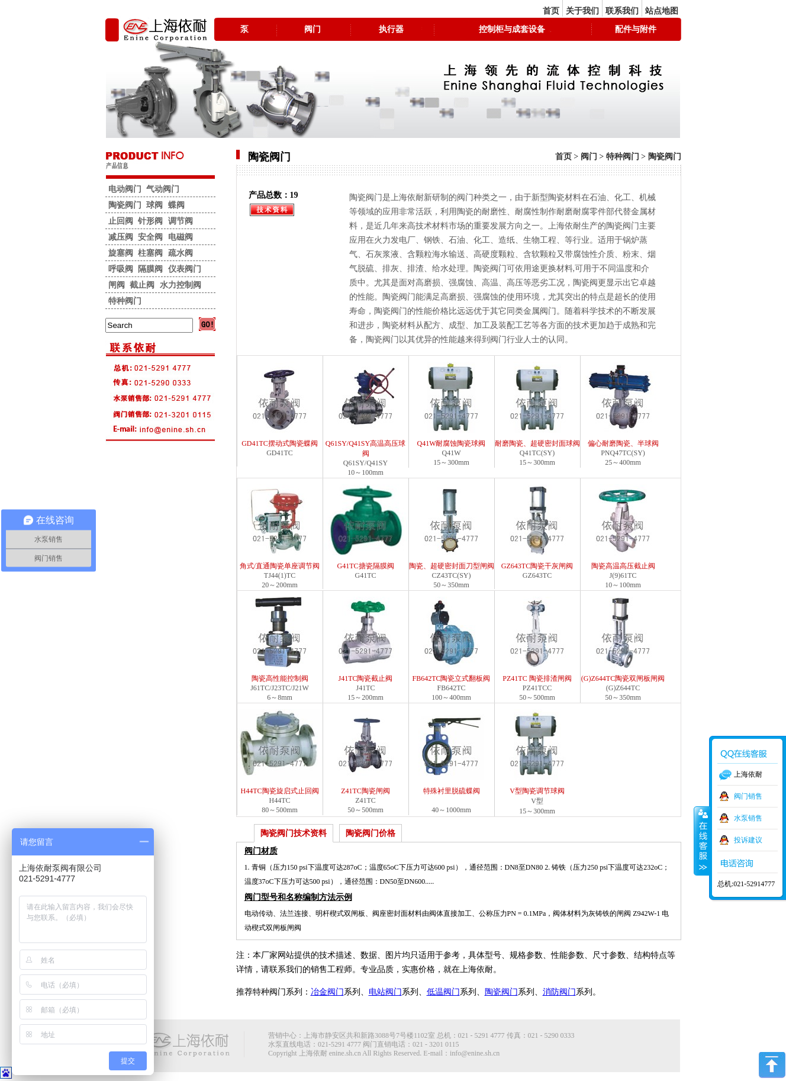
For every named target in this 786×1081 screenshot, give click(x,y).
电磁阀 (180, 237)
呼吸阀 (120, 269)
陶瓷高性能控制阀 (280, 640)
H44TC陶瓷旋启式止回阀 (280, 752)
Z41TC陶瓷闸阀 (365, 752)
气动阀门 (162, 189)
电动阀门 (124, 189)
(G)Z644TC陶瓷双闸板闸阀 (623, 640)
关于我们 (582, 11)
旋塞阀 (120, 253)
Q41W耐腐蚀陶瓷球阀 (451, 405)
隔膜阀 (150, 269)
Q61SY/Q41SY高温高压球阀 (365, 410)
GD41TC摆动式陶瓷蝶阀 (280, 405)
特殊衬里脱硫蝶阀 (451, 752)
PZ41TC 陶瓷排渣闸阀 (537, 640)
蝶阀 (176, 205)
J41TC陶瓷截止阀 (365, 640)
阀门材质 (261, 851)
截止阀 (142, 285)
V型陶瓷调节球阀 (537, 752)
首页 (551, 11)
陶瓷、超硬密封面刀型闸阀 (451, 527)
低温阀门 (443, 991)
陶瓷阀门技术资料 (293, 833)
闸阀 (116, 285)
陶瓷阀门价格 (370, 833)
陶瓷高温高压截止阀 (623, 527)
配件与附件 (635, 29)
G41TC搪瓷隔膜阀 (365, 527)
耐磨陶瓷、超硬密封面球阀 (537, 405)
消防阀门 (559, 991)
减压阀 (120, 237)
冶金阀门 (327, 991)
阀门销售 (748, 796)
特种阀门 (622, 156)
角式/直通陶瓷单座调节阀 (280, 527)
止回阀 (120, 221)
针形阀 (150, 221)
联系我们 (622, 11)
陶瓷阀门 (664, 156)
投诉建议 (748, 840)
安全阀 (150, 237)
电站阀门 (385, 991)
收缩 (702, 841)
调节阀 (180, 221)
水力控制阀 (180, 285)
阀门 (312, 29)
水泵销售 (748, 818)
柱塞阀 (150, 253)
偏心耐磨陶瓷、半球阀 (623, 405)
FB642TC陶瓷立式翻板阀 (451, 640)
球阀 (154, 205)
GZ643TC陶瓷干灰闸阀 (537, 527)
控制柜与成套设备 (512, 29)
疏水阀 (180, 253)
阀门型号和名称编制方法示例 (298, 897)
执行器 (391, 29)
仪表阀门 (184, 269)
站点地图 (661, 11)
